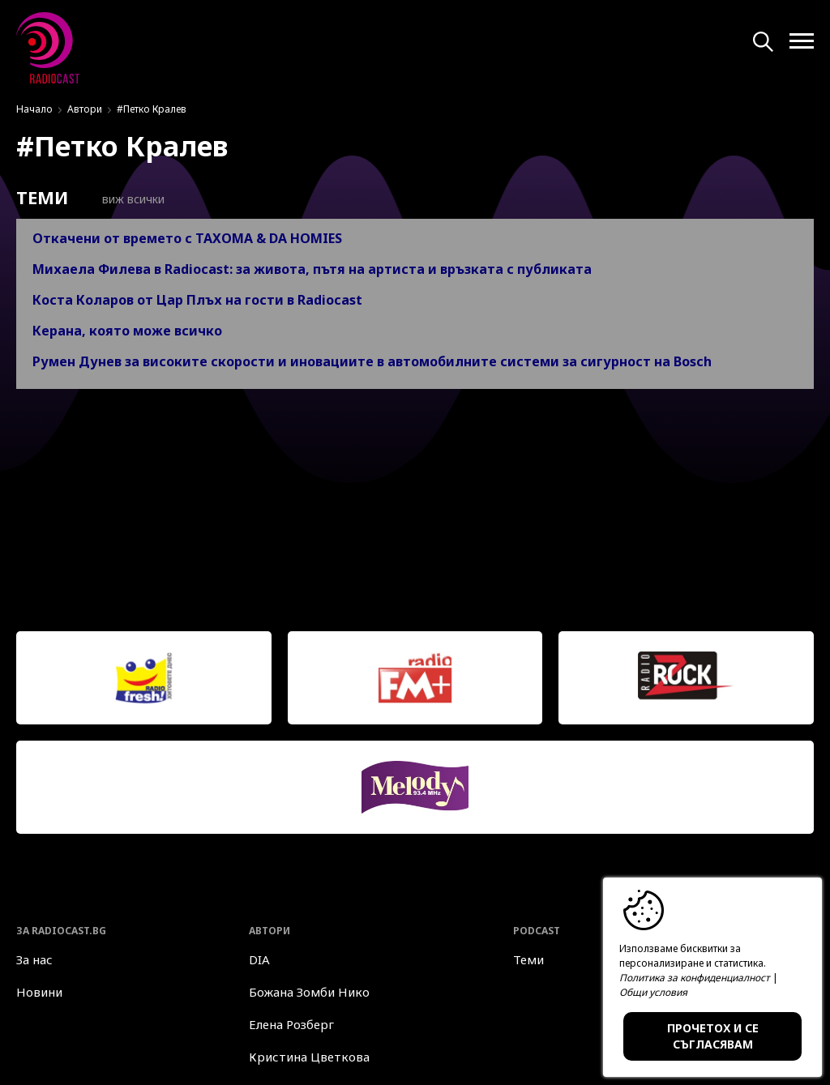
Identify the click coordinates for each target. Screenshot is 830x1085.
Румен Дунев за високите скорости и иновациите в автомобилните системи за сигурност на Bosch (372, 361)
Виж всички (123, 199)
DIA (259, 959)
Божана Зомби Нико (309, 992)
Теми (528, 959)
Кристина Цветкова (309, 1057)
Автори (84, 109)
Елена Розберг (291, 1024)
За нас (34, 959)
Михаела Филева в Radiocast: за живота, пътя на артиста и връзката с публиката (312, 269)
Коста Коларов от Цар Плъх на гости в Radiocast (197, 300)
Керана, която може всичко (127, 331)
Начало (34, 109)
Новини (39, 992)
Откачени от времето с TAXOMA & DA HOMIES (187, 238)
